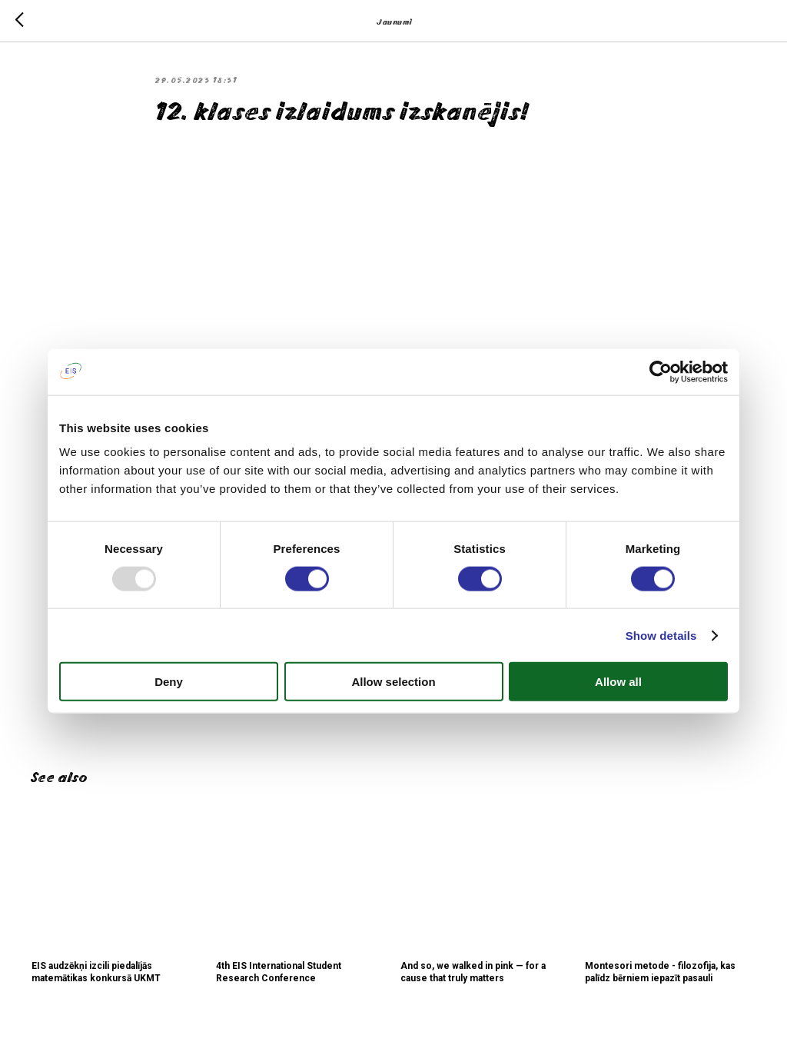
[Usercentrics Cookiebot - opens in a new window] (660, 371)
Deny (168, 681)
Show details (661, 634)
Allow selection (393, 681)
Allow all (618, 681)
